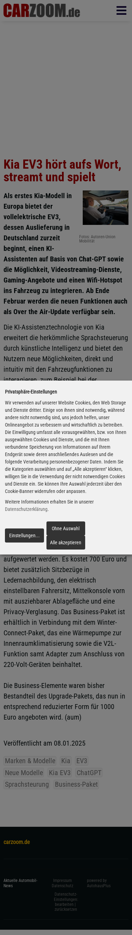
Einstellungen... (24, 535)
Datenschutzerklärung (26, 509)
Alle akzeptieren (65, 542)
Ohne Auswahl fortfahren (66, 530)
